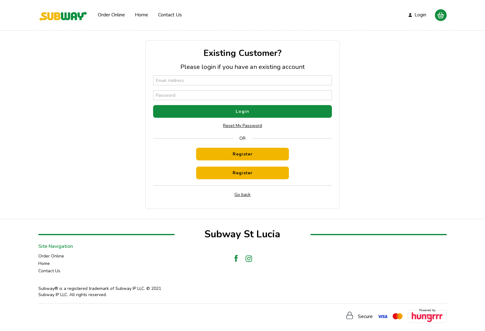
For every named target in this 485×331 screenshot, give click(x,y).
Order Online (111, 14)
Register (243, 154)
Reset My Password (242, 126)
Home (141, 14)
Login (242, 111)
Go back (242, 194)
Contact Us (170, 14)
